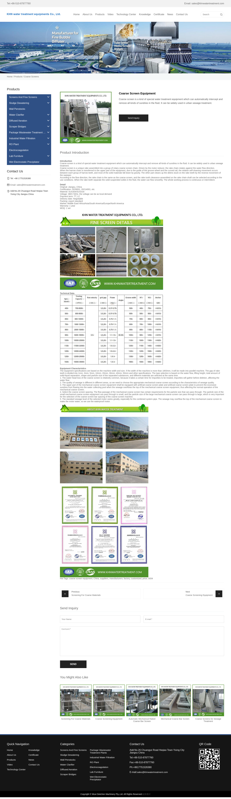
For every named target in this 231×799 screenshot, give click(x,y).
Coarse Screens (31, 76)
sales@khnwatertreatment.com (154, 772)
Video (111, 14)
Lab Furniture (98, 772)
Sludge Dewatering (71, 758)
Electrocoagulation (101, 768)
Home (76, 14)
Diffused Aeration (71, 772)
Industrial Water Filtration (104, 758)
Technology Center (126, 14)
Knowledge (145, 14)
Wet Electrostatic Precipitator (100, 778)
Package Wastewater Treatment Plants (102, 752)
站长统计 (146, 796)
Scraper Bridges (70, 777)
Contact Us (182, 14)
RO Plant (96, 763)
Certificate (159, 14)
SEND (73, 664)
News (170, 14)
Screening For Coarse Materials (86, 595)
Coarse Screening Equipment (199, 595)
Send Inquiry (134, 118)
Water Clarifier (69, 768)
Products (99, 14)
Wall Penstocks (70, 763)
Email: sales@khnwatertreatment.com (204, 3)
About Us (87, 14)
